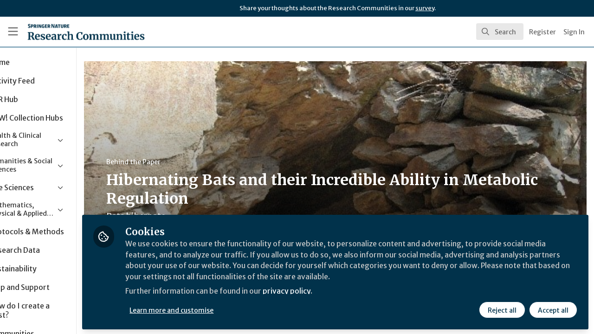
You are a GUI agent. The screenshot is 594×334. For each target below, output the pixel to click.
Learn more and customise (214, 309)
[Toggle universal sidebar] (13, 32)
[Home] (72, 32)
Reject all (502, 309)
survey (424, 8)
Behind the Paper (175, 162)
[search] (499, 31)
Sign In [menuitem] (574, 32)
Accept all (553, 309)
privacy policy (331, 291)
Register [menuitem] (542, 32)
